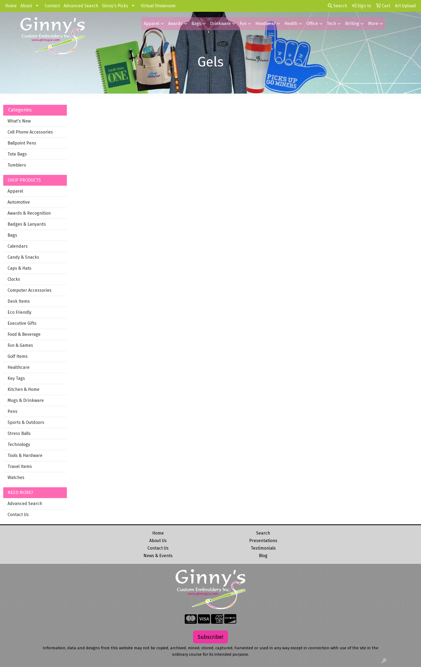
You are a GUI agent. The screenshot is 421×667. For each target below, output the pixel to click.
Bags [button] (196, 23)
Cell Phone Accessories (30, 132)
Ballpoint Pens (22, 143)
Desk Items (19, 301)
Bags (12, 235)
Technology (19, 444)
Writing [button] (352, 23)
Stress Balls (19, 433)
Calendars (18, 246)
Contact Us (18, 514)
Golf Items (18, 356)
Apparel (15, 191)
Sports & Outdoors (26, 422)
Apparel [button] (151, 23)
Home (11, 5)
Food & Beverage (24, 334)
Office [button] (312, 23)
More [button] (373, 23)
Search (337, 5)
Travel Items (20, 466)
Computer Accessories (30, 290)
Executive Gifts (22, 323)
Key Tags (16, 378)
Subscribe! (210, 637)
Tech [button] (331, 23)
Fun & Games (20, 345)
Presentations (263, 540)
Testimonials (263, 548)
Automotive (19, 202)
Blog (263, 555)
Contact (52, 5)
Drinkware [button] (220, 23)
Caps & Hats (19, 268)
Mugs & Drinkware (26, 400)
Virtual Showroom (158, 5)
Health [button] (290, 23)
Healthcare (19, 367)
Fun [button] (242, 23)
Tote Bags (17, 154)
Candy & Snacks (23, 257)
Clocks (14, 279)
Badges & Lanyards (27, 224)
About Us (158, 540)
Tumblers (17, 165)
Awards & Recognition (29, 213)
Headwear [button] (265, 23)
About (26, 5)
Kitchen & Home (23, 389)
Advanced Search (81, 5)
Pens (12, 411)
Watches (16, 477)
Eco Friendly (19, 312)
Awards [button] (175, 23)
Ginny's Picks (115, 5)
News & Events (158, 555)
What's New (19, 121)
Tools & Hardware (25, 455)
